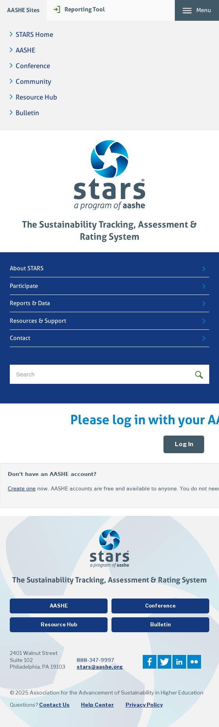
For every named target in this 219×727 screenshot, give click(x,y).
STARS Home (34, 35)
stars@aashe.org (100, 667)
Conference (33, 66)
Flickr (194, 662)
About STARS (26, 268)
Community (33, 82)
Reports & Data (30, 303)
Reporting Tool (85, 9)
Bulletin (27, 113)
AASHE (25, 50)
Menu (203, 10)
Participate (24, 285)
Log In (184, 444)
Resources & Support (38, 320)
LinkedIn (179, 662)
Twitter (164, 662)
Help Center (97, 705)
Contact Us (54, 705)
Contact (20, 338)
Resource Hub (36, 97)
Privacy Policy (144, 705)
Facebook (149, 662)
